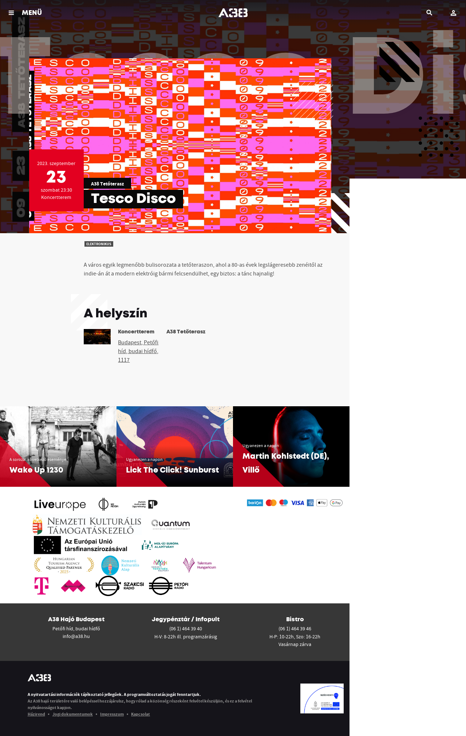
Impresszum (112, 714)
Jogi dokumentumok (72, 714)
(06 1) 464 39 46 (295, 628)
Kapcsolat (140, 714)
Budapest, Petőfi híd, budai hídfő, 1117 (138, 350)
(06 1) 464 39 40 (185, 628)
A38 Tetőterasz (107, 183)
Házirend (36, 714)
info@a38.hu (76, 636)
